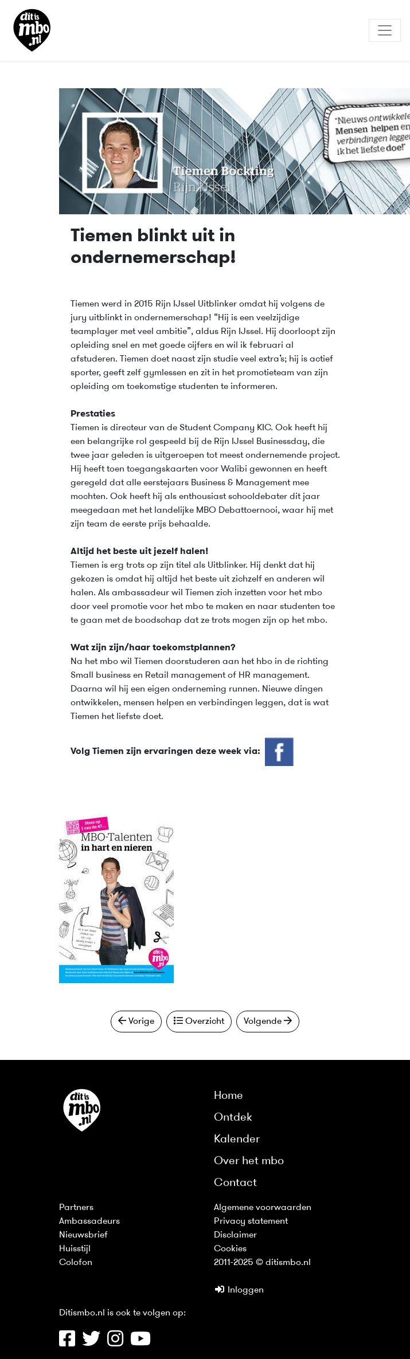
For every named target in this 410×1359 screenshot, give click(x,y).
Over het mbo (249, 1161)
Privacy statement (251, 1221)
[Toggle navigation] (385, 30)
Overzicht (199, 1021)
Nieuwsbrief (83, 1235)
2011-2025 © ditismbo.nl (262, 1262)
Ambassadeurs (89, 1221)
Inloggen (239, 1290)
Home (228, 1096)
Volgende (268, 1021)
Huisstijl (75, 1249)
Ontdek (233, 1118)
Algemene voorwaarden (262, 1207)
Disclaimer (235, 1235)
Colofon (75, 1262)
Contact (235, 1183)
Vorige (136, 1021)
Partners (76, 1207)
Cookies (230, 1249)
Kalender (237, 1139)
